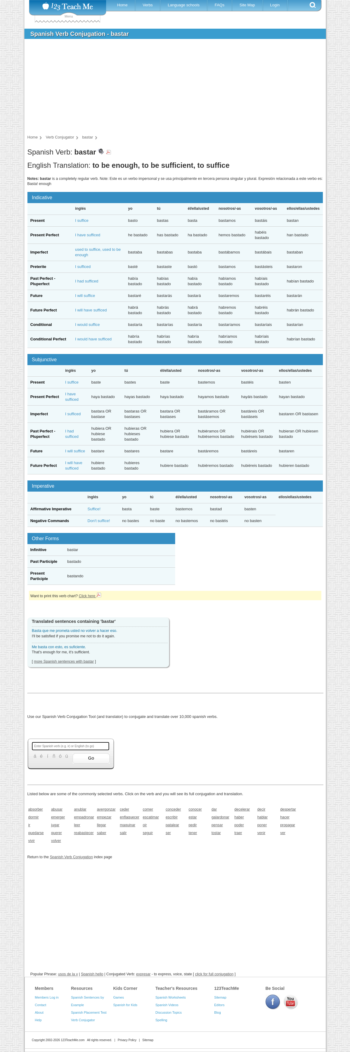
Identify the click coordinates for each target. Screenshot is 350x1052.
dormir (33, 817)
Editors (219, 1005)
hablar (262, 817)
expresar (143, 974)
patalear (172, 825)
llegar (101, 825)
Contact (40, 1005)
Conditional (41, 324)
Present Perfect (44, 235)
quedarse (36, 833)
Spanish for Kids (125, 1005)
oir (145, 825)
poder (239, 825)
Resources (82, 988)
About (39, 1012)
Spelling (161, 1020)
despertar (288, 809)
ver (282, 833)
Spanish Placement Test (89, 1012)
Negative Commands (49, 520)
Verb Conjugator (83, 1020)
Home (122, 5)
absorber (35, 809)
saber (101, 833)
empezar (104, 817)
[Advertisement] (170, 88)
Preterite (38, 266)
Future (36, 295)
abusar (57, 809)
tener (193, 833)
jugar (55, 825)
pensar (217, 825)
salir (123, 833)
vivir (31, 841)
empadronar (83, 817)
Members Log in (47, 997)
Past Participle (44, 561)
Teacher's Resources (176, 988)
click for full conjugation (214, 974)
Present (37, 220)
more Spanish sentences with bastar (64, 661)
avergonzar (106, 809)
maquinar (127, 825)
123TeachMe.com (73, 1040)
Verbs (148, 5)
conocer (195, 809)
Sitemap (220, 997)
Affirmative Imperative (51, 509)
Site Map (247, 5)
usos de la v (68, 974)
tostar (216, 833)
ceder (124, 809)
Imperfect (39, 252)
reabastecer (83, 833)
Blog (217, 1012)
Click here (90, 596)
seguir (148, 833)
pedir (193, 825)
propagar (287, 825)
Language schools (184, 5)
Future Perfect (43, 310)
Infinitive (38, 549)
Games (118, 997)
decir (261, 809)
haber (239, 817)
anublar (80, 809)
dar (214, 809)
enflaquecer (129, 817)
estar (193, 817)
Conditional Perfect (48, 339)
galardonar (220, 817)
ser (168, 833)
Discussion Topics (169, 1012)
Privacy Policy (127, 1040)
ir (29, 825)
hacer (285, 817)
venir (261, 833)
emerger (58, 817)
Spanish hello (92, 974)
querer (56, 833)
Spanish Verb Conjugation (71, 857)
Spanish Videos (167, 1005)
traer (238, 833)
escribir (172, 817)
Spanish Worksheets (171, 997)
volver (56, 841)
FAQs (220, 5)
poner (262, 825)
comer (148, 809)
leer (77, 825)
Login (275, 5)
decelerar (242, 809)
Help (38, 1020)
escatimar (151, 817)
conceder (173, 809)
